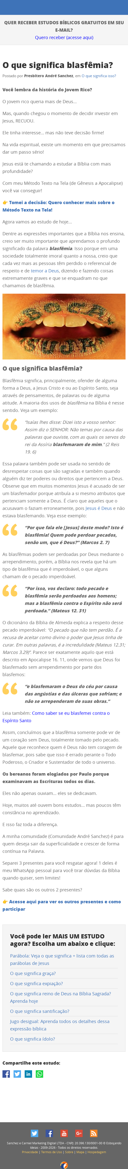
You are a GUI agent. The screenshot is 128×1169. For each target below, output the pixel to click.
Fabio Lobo (64, 1165)
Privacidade (30, 1152)
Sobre (69, 1152)
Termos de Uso (51, 1152)
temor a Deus (45, 271)
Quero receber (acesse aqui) (64, 37)
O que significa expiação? (36, 983)
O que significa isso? (99, 75)
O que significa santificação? (39, 1011)
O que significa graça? (33, 973)
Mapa (80, 1152)
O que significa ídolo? (32, 1039)
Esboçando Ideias (6, 7)
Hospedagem (97, 1152)
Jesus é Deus (99, 508)
